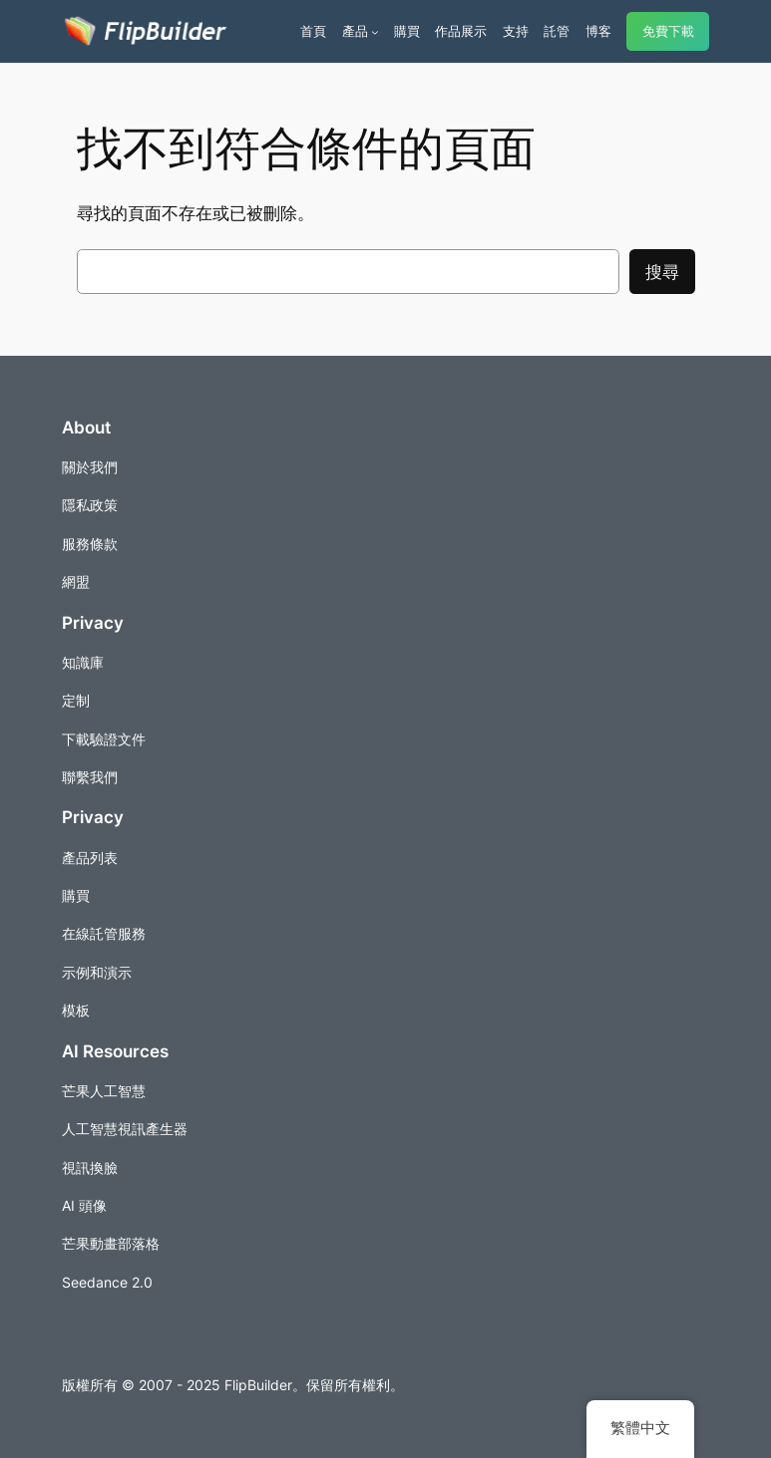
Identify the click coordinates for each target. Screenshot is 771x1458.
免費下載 (668, 31)
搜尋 (662, 272)
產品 (355, 31)
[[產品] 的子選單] (375, 32)
